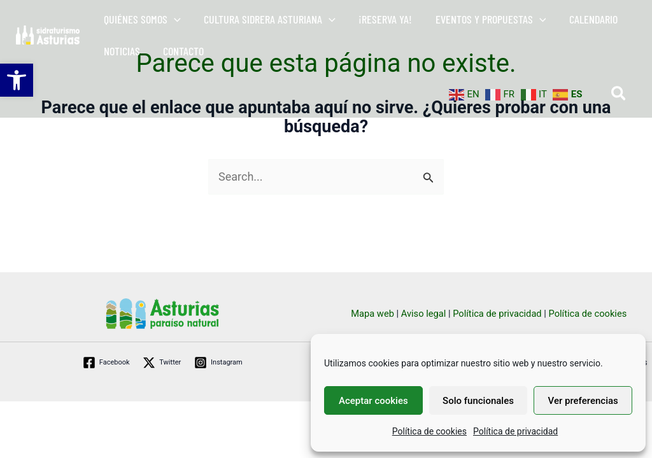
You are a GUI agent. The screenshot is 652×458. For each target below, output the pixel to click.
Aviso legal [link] (423, 313)
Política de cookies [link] (429, 431)
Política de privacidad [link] (515, 431)
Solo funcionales (478, 400)
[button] (174, 19)
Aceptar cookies (373, 400)
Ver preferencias (583, 400)
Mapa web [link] (372, 313)
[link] (16, 80)
